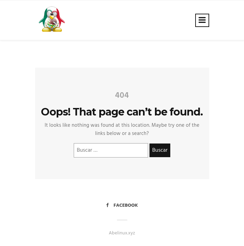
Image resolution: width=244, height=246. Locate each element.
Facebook (122, 205)
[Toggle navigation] (202, 20)
